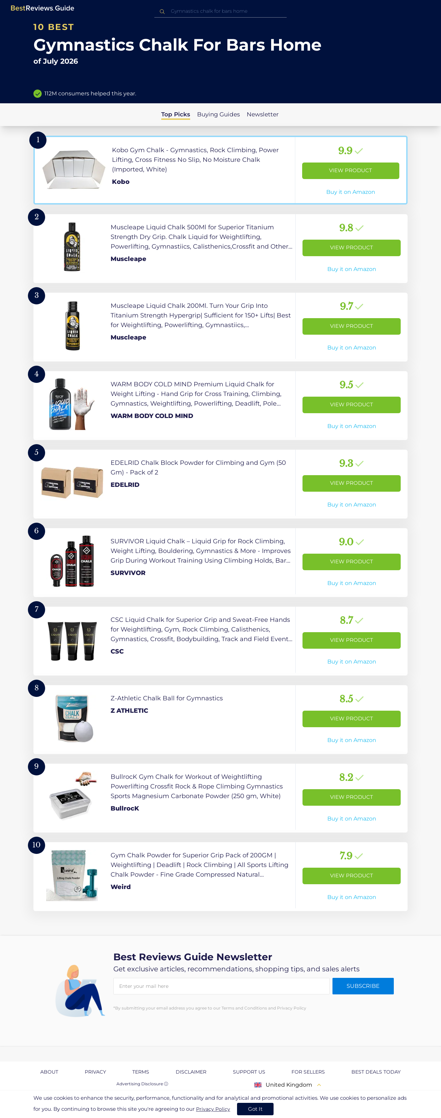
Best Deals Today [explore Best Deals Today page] (376, 1072)
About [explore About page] (49, 1072)
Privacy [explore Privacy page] (95, 1072)
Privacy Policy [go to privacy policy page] (213, 1109)
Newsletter (263, 114)
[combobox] (220, 11)
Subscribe (363, 986)
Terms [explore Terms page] (140, 1072)
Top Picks (175, 114)
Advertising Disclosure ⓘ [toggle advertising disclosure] (142, 1083)
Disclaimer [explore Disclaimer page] (191, 1072)
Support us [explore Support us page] (249, 1072)
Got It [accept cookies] (255, 1109)
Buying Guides (218, 114)
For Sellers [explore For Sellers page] (308, 1072)
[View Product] (220, 170)
